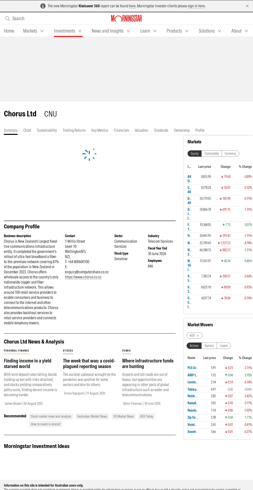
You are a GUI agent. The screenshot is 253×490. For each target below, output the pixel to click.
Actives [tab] (194, 194)
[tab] (9, 31)
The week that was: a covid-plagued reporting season (89, 363)
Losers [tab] (224, 194)
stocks (68, 350)
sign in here (196, 5)
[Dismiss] (247, 6)
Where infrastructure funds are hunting (147, 363)
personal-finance (16, 350)
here (132, 5)
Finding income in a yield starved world (27, 363)
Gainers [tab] (209, 194)
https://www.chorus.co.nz (83, 277)
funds (126, 350)
